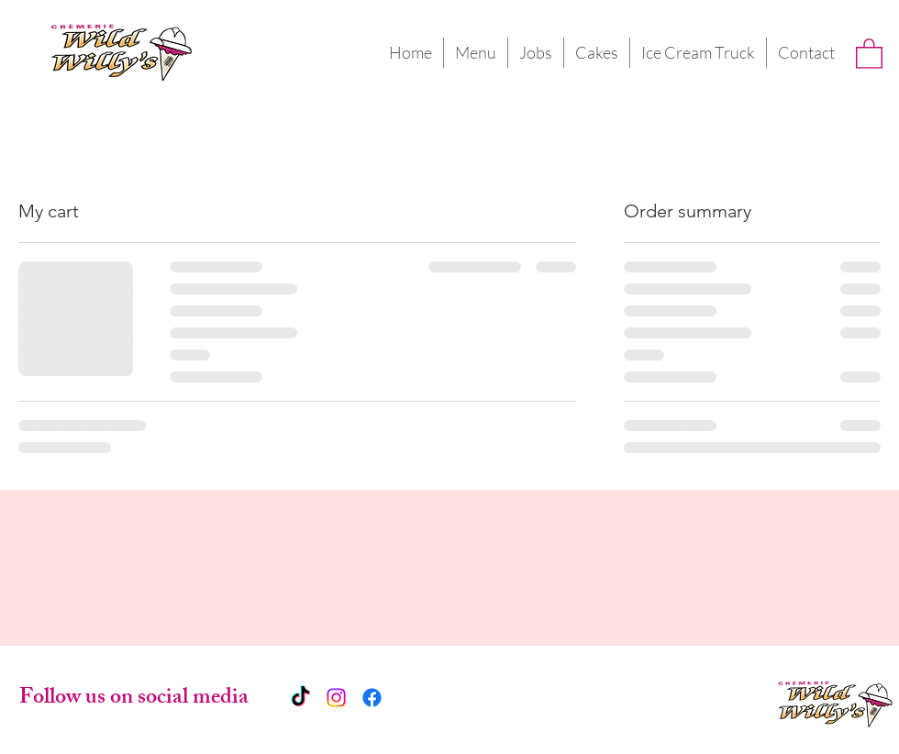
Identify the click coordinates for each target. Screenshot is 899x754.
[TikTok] (300, 697)
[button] (869, 53)
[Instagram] (336, 697)
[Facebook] (372, 697)
